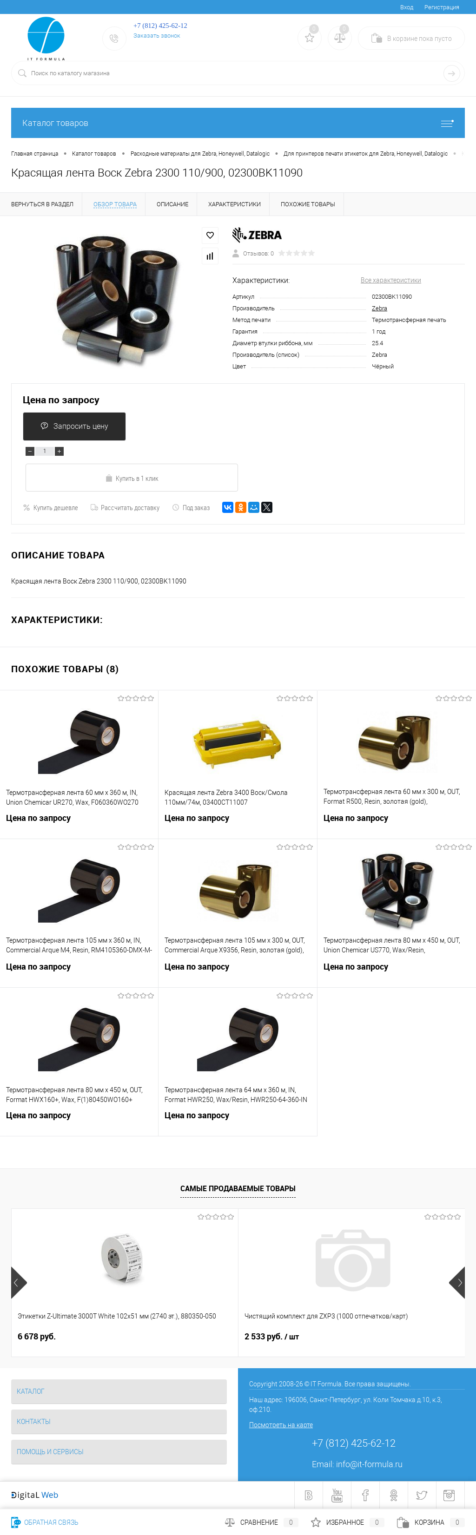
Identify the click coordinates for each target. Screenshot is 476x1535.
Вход (406, 7)
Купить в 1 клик (132, 478)
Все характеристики (391, 280)
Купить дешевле (50, 507)
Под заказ (191, 507)
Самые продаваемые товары (238, 1188)
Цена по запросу (61, 400)
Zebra (379, 308)
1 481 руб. (339, 1336)
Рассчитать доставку (125, 507)
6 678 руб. (37, 1336)
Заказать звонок (156, 35)
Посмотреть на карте (281, 1425)
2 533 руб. (196, 1337)
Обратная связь (45, 1522)
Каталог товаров (238, 123)
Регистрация (441, 7)
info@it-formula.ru (369, 1464)
